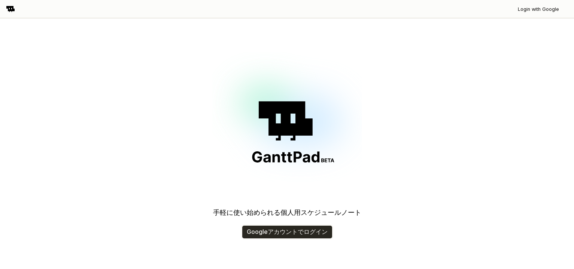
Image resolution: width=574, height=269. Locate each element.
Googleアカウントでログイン (287, 231)
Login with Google (538, 9)
